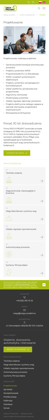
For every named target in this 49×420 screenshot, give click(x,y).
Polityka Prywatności (11, 414)
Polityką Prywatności (22, 284)
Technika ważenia (12, 361)
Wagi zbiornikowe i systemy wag (19, 364)
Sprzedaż (8, 389)
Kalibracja (8, 400)
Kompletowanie (11, 393)
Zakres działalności (27, 15)
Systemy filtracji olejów (14, 376)
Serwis (7, 408)
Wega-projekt (9, 15)
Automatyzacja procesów (15, 372)
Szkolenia (8, 404)
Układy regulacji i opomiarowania (19, 368)
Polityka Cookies (26, 414)
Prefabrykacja (10, 397)
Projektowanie (10, 386)
